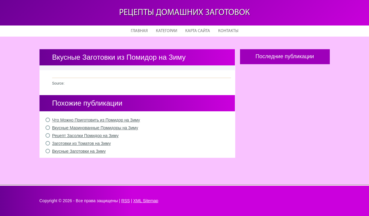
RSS (125, 200)
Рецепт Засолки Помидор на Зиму (85, 135)
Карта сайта (197, 31)
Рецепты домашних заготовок (184, 12)
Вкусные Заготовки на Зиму (79, 151)
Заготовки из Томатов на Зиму (81, 143)
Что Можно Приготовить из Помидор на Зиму (96, 120)
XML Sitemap (145, 200)
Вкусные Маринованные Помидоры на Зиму (95, 127)
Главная (139, 31)
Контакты (228, 31)
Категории (166, 31)
